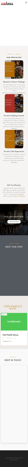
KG (4, 338)
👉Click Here (21, 93)
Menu (5, 314)
